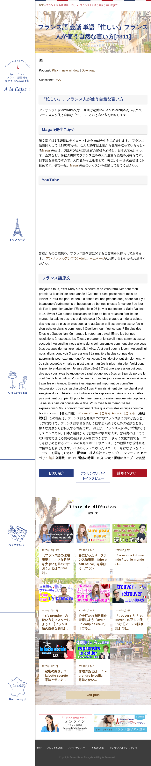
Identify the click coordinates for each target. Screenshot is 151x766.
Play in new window (65, 70)
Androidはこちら (123, 413)
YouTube (50, 180)
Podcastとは (97, 747)
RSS (57, 80)
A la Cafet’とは (55, 747)
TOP (41, 5)
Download (88, 70)
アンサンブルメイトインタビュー (93, 476)
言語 (51, 458)
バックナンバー (76, 747)
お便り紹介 (56, 473)
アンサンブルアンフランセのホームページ (75, 258)
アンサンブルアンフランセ (124, 747)
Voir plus (92, 695)
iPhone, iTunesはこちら (94, 413)
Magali (46, 150)
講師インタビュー (129, 473)
